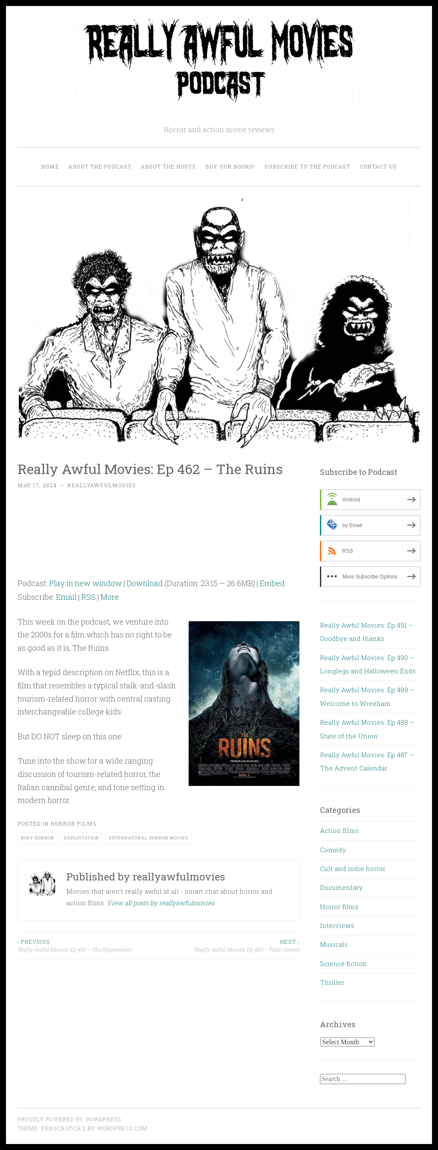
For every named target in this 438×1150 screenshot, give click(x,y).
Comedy (333, 849)
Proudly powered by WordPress (69, 1119)
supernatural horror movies (148, 838)
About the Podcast (99, 166)
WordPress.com (122, 1128)
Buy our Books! (230, 166)
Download (145, 583)
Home (50, 166)
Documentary (341, 887)
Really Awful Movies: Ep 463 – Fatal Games (229, 945)
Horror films (73, 823)
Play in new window (85, 583)
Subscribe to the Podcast (307, 166)
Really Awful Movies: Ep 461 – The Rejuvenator (88, 945)
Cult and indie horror (352, 868)
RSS (88, 597)
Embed (272, 583)
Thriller (332, 982)
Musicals (334, 944)
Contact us (378, 166)
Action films (339, 830)
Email (66, 597)
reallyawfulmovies (101, 485)
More (110, 597)
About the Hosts (168, 166)
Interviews (337, 925)
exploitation (81, 838)
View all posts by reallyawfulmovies (160, 902)
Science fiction (343, 963)
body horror (37, 838)
